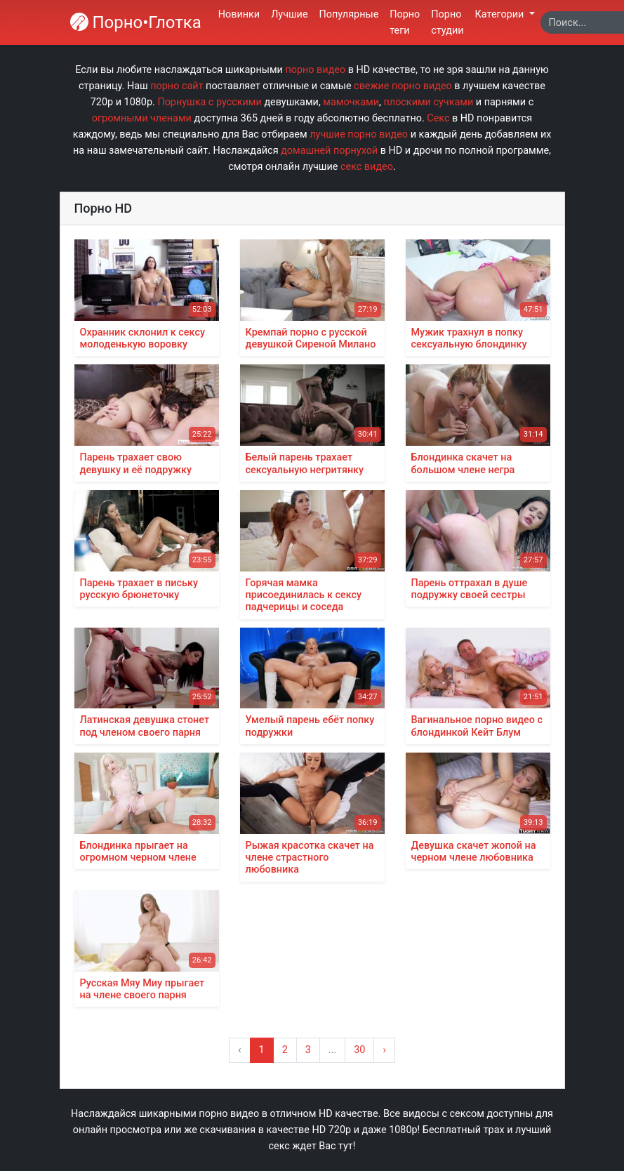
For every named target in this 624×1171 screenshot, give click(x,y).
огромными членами (142, 118)
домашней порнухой (329, 151)
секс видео (366, 167)
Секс (438, 118)
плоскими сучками (429, 102)
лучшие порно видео (359, 134)
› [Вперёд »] (384, 1050)
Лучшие (289, 14)
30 (359, 1050)
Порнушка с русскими (209, 102)
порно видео (315, 70)
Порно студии (447, 22)
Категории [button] (500, 14)
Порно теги (405, 22)
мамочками (351, 102)
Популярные (349, 14)
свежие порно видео (403, 86)
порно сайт (176, 86)
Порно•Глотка (135, 22)
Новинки (239, 14)
